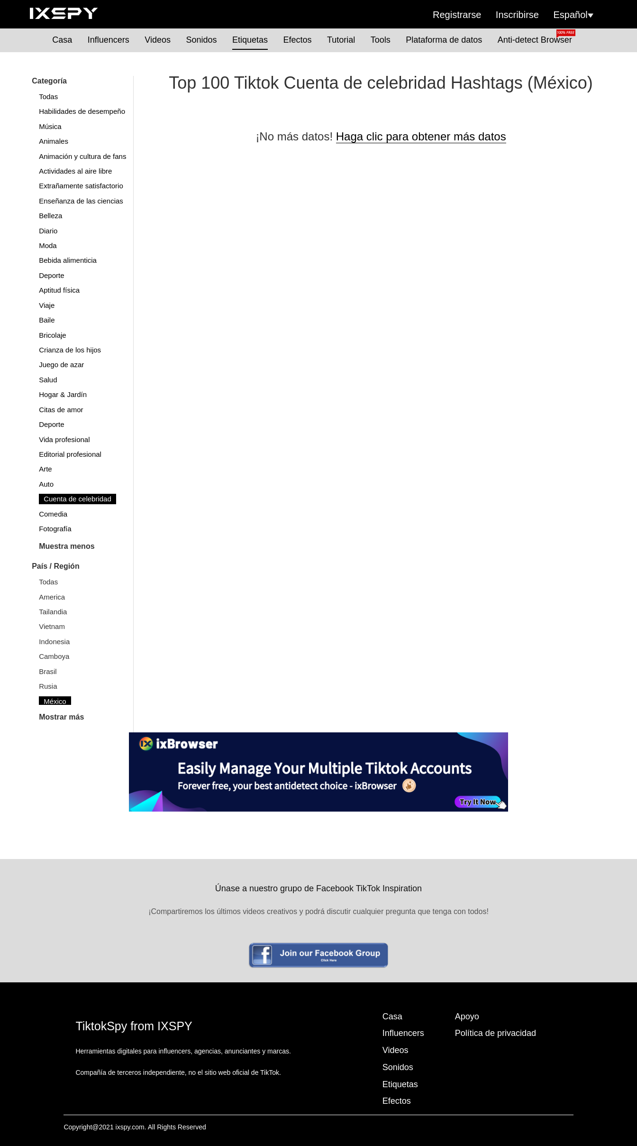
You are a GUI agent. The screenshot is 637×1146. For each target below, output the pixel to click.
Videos (158, 40)
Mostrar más (61, 717)
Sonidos (201, 40)
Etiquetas (250, 40)
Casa (62, 40)
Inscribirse (517, 14)
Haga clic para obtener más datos (421, 136)
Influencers (108, 40)
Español (573, 14)
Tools (381, 40)
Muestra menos (66, 546)
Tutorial (341, 40)
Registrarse (457, 14)
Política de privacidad (495, 1033)
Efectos (297, 40)
